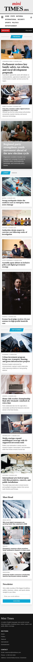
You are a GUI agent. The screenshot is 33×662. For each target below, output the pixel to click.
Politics (15, 22)
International (10, 19)
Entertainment (11, 26)
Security (21, 19)
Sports (8, 22)
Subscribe (16, 601)
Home (7, 16)
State (12, 16)
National (19, 16)
